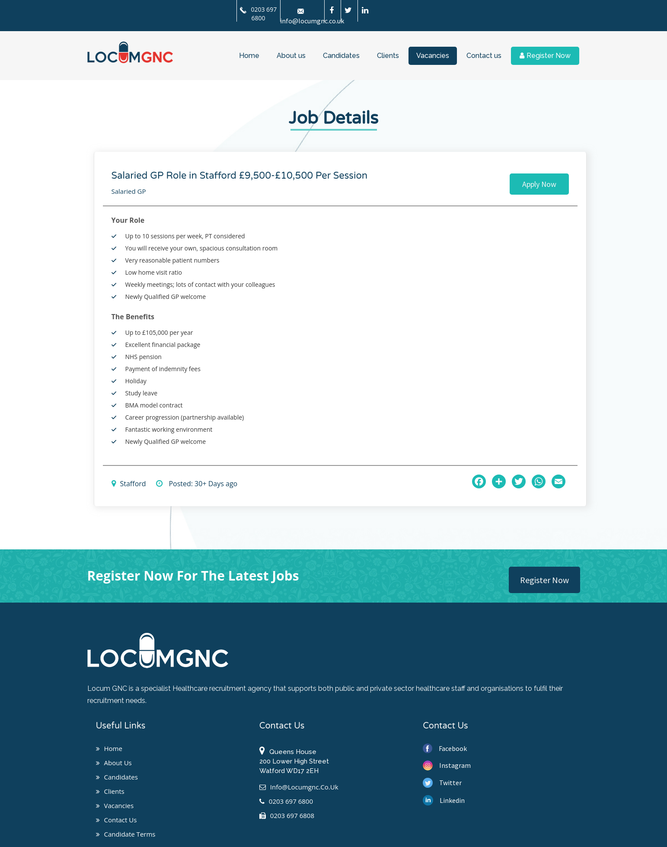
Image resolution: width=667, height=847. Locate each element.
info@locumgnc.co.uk (298, 787)
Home (249, 55)
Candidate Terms (126, 834)
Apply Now (539, 184)
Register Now (545, 55)
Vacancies (432, 55)
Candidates (341, 55)
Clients (388, 55)
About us (291, 55)
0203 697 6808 (286, 815)
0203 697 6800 (258, 13)
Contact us (483, 55)
